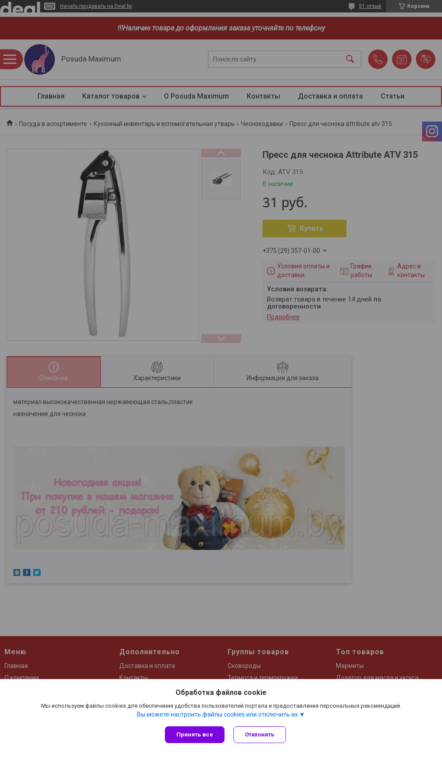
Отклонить (259, 734)
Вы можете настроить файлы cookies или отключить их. (218, 714)
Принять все (194, 734)
